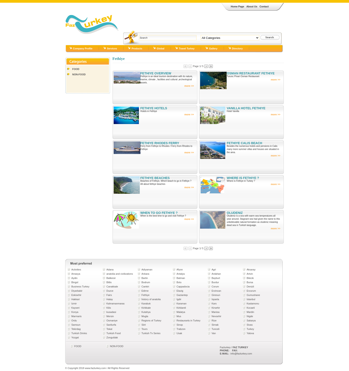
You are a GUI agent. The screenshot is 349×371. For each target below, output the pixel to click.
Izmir (74, 303)
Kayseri (75, 307)
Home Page (237, 6)
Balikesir (111, 278)
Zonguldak (112, 337)
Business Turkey (80, 286)
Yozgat (75, 337)
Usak (179, 333)
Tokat (109, 329)
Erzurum (251, 290)
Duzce (110, 290)
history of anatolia (151, 299)
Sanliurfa (111, 324)
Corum (215, 286)
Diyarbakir (77, 290)
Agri (214, 269)
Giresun (216, 295)
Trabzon (181, 329)
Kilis (109, 307)
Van (214, 333)
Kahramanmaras (116, 303)
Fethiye (146, 295)
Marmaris (76, 316)
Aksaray (251, 269)
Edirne (145, 290)
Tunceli (215, 329)
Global (160, 48)
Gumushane (253, 295)
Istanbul (251, 299)
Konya (74, 312)
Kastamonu (253, 303)
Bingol (74, 282)
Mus (179, 316)
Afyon (180, 269)
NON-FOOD (79, 74)
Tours (145, 329)
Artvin (250, 273)
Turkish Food (114, 333)
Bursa (250, 282)
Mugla (145, 316)
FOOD (75, 69)
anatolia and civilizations (120, 273)
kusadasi (111, 312)
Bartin (145, 278)
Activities (76, 269)
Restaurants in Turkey (189, 320)
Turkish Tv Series (151, 333)
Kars (214, 303)
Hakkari (75, 299)
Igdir (179, 299)
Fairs (109, 295)
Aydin (74, 278)
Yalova (250, 333)
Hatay (110, 299)
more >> (189, 85)
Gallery (213, 48)
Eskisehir (76, 295)
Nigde (250, 316)
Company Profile (82, 48)
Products (137, 48)
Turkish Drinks (79, 333)
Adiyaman (147, 269)
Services (112, 48)
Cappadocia (183, 286)
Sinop (180, 324)
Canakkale (112, 286)
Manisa (215, 312)
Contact (264, 6)
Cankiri (145, 286)
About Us (251, 6)
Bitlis (109, 282)
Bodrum (146, 282)
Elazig (180, 290)
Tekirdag (76, 329)
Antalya (181, 273)
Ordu (74, 320)
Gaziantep (182, 295)
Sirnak (215, 324)
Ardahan (216, 273)
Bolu (179, 282)
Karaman (182, 303)
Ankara (145, 273)
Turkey (250, 329)
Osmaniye (112, 320)
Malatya (181, 312)
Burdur (215, 282)
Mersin (110, 316)
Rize (214, 320)
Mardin (250, 312)
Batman (181, 278)
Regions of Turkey (151, 320)
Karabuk (146, 303)
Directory (237, 48)
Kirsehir (216, 307)
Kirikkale (146, 307)
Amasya (75, 273)
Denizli (250, 286)
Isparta (215, 299)
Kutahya (146, 312)
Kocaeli (251, 307)
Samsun (75, 324)
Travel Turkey (186, 48)
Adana (110, 269)
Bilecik (250, 278)
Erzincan (216, 290)
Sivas (250, 324)
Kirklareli (181, 307)
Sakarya (251, 320)
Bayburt (216, 278)
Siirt (144, 324)
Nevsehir (216, 316)
